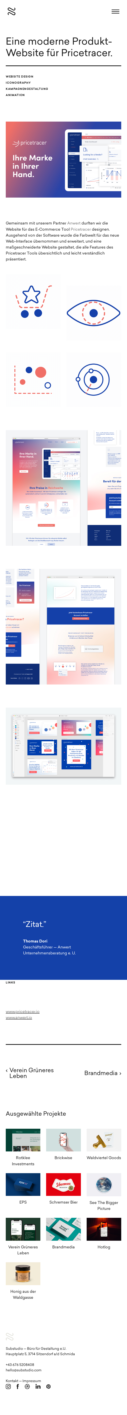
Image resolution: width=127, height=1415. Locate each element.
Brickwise (63, 1158)
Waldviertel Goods (104, 1158)
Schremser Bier (63, 1203)
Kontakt (12, 1381)
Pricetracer (81, 230)
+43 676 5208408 (20, 1365)
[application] (63, 840)
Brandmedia (63, 1247)
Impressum (31, 1381)
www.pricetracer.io (23, 1012)
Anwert (74, 223)
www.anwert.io (19, 1018)
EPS (23, 1203)
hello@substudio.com (24, 1370)
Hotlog (104, 1247)
